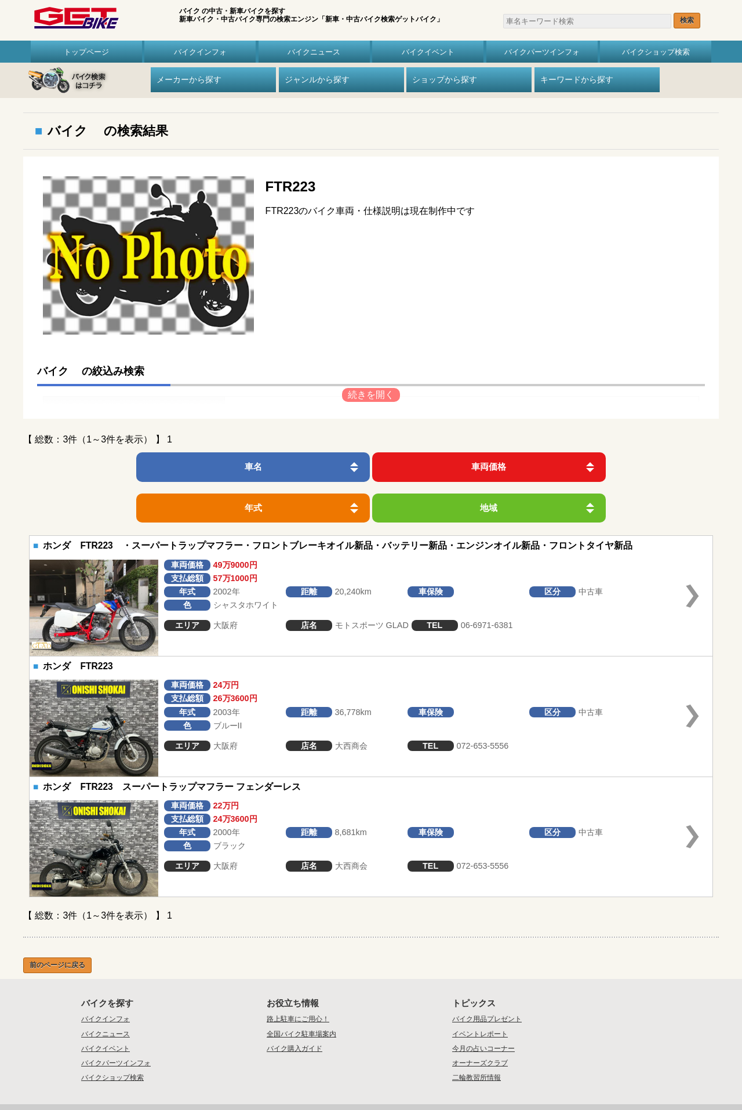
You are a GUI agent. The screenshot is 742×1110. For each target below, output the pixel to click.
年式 (450, 466)
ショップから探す (444, 79)
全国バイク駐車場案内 (301, 992)
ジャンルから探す (317, 79)
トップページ (86, 52)
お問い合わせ (336, 1074)
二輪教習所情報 (476, 1036)
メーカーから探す (189, 79)
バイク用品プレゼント (487, 977)
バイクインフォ (200, 52)
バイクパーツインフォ (542, 52)
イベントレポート (480, 992)
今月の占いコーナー (483, 1007)
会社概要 (298, 1074)
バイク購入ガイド (294, 1007)
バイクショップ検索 (656, 52)
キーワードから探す (576, 79)
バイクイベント (428, 52)
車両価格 (291, 466)
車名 (132, 466)
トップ (267, 1074)
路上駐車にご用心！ (298, 977)
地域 (610, 466)
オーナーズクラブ (480, 1021)
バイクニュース (314, 52)
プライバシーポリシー (392, 1074)
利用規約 (443, 1074)
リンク (471, 1074)
